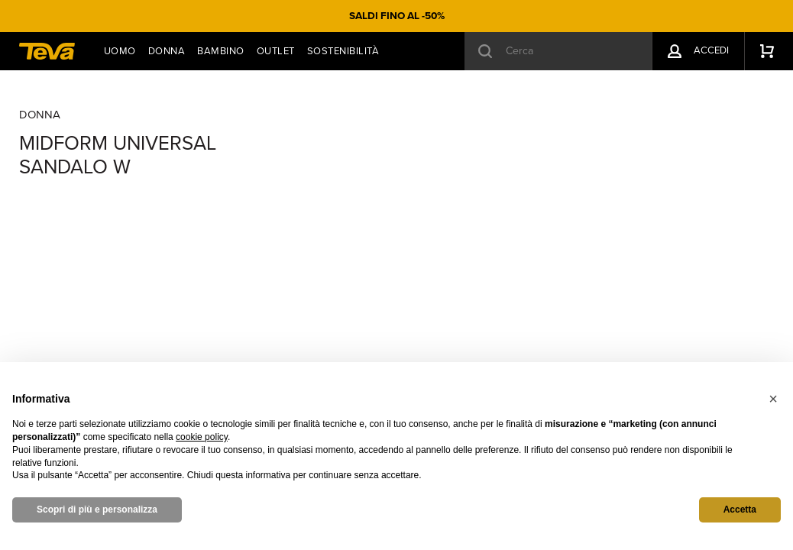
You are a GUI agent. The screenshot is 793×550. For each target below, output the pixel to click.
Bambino (220, 51)
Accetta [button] (739, 509)
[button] (773, 399)
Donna (167, 51)
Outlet (276, 51)
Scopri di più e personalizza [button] (97, 509)
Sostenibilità (343, 51)
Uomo (120, 51)
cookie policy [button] (202, 437)
